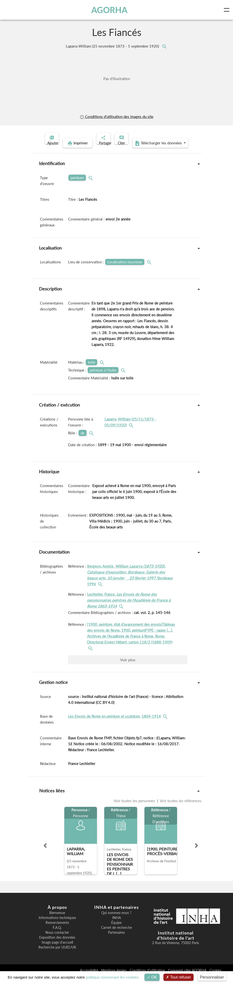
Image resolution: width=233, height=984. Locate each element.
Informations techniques (57, 925)
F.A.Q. (57, 935)
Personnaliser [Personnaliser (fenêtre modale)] (212, 977)
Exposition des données (57, 945)
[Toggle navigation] (227, 10)
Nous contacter (57, 940)
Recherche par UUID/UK (57, 955)
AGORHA (111, 10)
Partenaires (116, 940)
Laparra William (113, 46)
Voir (127, 667)
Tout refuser (178, 977)
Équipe (116, 930)
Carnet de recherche (116, 935)
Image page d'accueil (57, 950)
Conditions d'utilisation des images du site (116, 116)
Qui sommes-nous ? (116, 920)
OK (152, 977)
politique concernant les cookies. (112, 977)
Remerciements (57, 930)
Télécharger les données (148, 150)
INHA (116, 925)
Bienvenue (57, 920)
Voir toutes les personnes (135, 808)
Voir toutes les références (180, 808)
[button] (45, 853)
